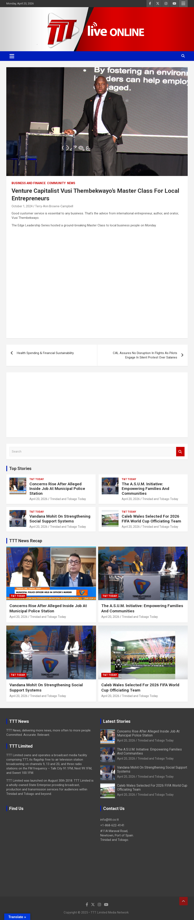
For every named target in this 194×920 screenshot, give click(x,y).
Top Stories (20, 468)
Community (56, 183)
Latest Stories (117, 721)
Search (180, 451)
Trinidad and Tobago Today (68, 499)
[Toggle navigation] (11, 56)
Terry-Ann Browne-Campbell (54, 206)
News (71, 183)
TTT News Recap (25, 540)
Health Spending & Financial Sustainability (45, 353)
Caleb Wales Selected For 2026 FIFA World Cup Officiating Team (151, 519)
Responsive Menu (183, 3)
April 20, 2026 (38, 499)
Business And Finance (29, 183)
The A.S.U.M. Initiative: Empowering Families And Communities (145, 489)
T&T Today (36, 479)
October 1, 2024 (22, 206)
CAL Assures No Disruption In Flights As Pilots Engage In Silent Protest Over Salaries (145, 355)
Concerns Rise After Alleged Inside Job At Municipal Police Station (57, 489)
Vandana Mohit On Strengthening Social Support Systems (59, 519)
